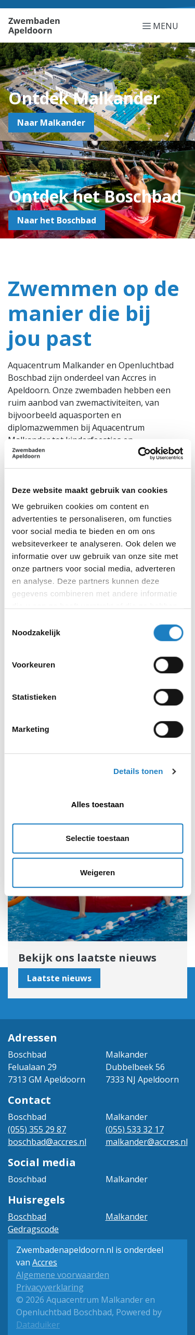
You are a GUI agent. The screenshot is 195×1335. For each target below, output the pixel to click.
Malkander (127, 1216)
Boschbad (27, 1216)
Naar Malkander (51, 122)
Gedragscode (33, 1229)
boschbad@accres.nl (47, 1141)
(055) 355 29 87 (37, 1129)
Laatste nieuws (59, 978)
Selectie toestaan (97, 838)
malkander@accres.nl (147, 1141)
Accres (44, 1262)
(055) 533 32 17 (135, 1129)
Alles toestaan (97, 804)
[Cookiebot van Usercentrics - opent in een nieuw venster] (139, 453)
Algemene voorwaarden (62, 1274)
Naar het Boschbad (56, 220)
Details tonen (138, 771)
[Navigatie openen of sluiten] (162, 25)
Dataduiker (38, 1324)
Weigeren (97, 872)
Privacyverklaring (50, 1287)
